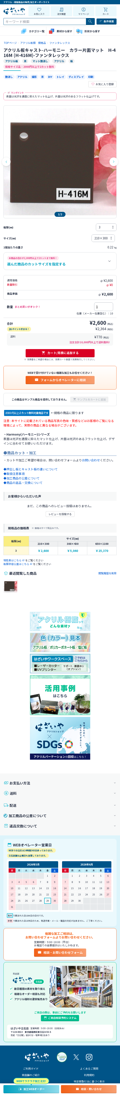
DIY (50, 77)
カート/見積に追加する (60, 353)
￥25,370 (101, 551)
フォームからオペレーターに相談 (60, 380)
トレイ (60, 77)
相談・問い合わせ (89, 1089)
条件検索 (106, 21)
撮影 (34, 77)
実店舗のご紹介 (31, 1075)
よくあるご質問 (89, 1068)
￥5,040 (72, 551)
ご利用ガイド (31, 1068)
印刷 (90, 77)
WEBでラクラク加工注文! (31, 1081)
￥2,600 (43, 551)
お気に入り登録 (102, 84)
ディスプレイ (76, 77)
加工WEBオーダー (31, 1089)
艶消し (9, 77)
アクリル (22, 77)
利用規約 (89, 1075)
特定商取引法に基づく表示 (89, 1081)
